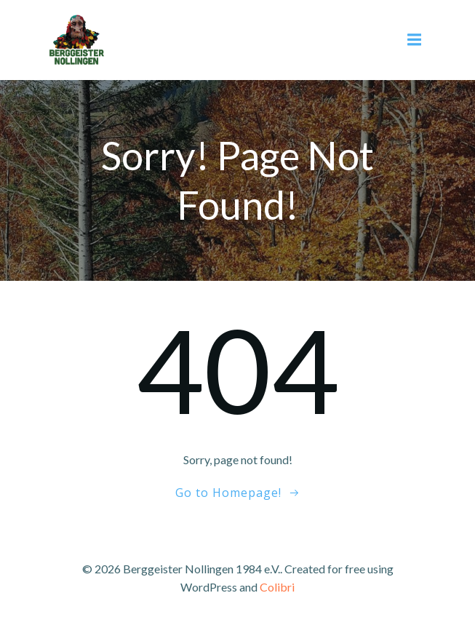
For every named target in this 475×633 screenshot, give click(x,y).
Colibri (277, 587)
